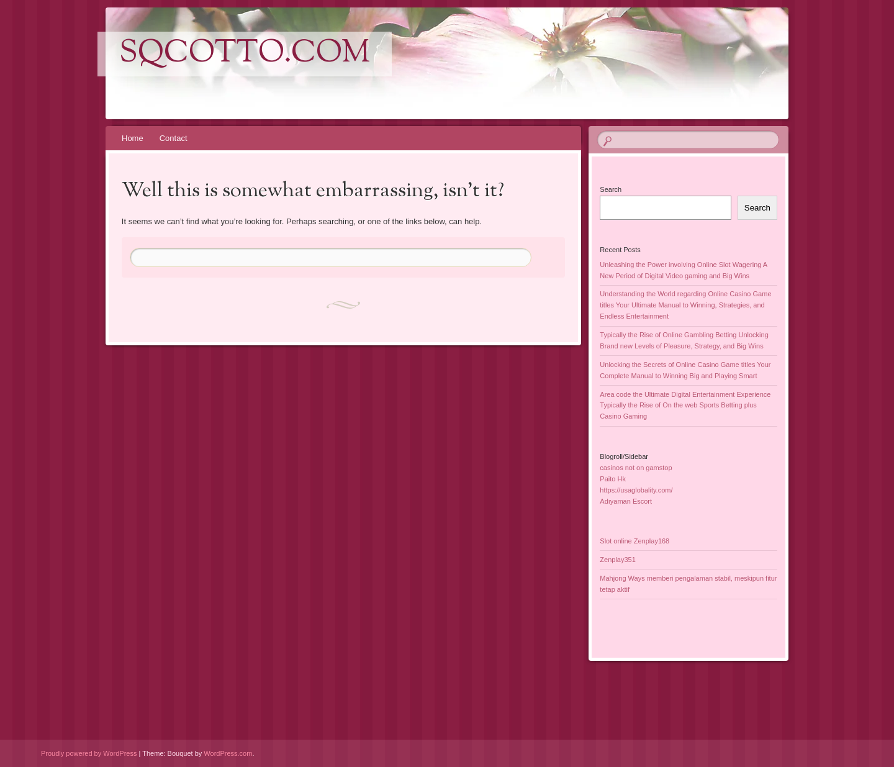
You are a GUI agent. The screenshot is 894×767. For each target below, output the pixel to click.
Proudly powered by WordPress (89, 753)
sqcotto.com (244, 54)
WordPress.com (228, 753)
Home (132, 138)
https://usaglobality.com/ (636, 490)
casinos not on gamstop (636, 467)
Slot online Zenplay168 (634, 541)
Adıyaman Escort (626, 501)
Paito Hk (613, 479)
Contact (173, 138)
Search (610, 189)
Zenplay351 (618, 559)
